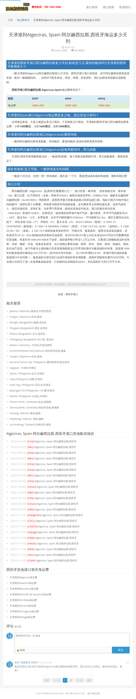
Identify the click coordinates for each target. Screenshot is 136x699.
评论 (120, 650)
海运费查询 (23, 20)
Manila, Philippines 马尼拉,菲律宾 (28, 396)
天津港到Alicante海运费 (23, 606)
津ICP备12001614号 (75, 693)
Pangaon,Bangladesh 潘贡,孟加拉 (28, 328)
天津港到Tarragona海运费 (24, 611)
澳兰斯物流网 (93, 693)
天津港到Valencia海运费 (23, 583)
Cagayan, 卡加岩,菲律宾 (23, 368)
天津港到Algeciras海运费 (23, 577)
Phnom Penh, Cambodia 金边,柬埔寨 (30, 402)
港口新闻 (108, 7)
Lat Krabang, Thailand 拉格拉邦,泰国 (30, 424)
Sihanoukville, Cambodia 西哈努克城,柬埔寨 (34, 407)
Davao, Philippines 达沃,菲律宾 (27, 373)
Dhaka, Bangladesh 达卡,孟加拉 (27, 334)
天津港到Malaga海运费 (22, 617)
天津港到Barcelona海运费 (24, 589)
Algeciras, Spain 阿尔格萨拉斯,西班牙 (52, 521)
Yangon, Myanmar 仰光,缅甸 (26, 317)
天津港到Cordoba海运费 (23, 600)
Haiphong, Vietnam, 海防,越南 (27, 419)
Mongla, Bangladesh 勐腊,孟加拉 (28, 322)
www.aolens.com (54, 693)
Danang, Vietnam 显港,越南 (25, 413)
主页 (10, 20)
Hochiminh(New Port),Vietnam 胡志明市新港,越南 (38, 351)
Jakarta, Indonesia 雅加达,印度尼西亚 (30, 311)
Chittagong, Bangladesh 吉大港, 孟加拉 (32, 339)
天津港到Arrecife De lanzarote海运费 (30, 594)
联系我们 (125, 7)
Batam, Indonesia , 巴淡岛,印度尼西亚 (31, 345)
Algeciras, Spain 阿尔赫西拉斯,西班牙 (51, 441)
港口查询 (91, 7)
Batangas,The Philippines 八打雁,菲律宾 (32, 390)
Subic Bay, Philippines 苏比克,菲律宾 (30, 385)
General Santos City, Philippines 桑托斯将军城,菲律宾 (40, 362)
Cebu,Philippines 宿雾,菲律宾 (26, 379)
